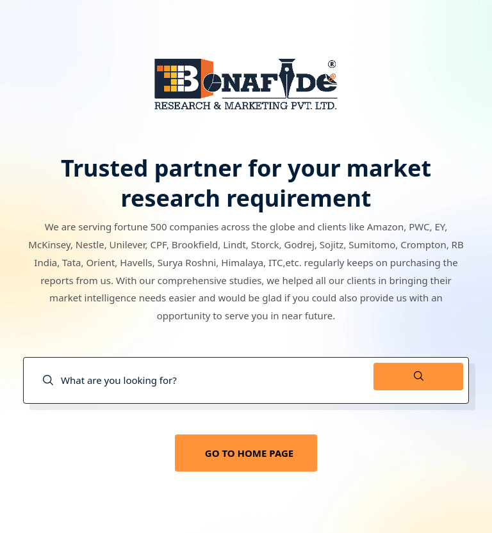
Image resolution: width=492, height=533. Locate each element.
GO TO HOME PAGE (249, 453)
